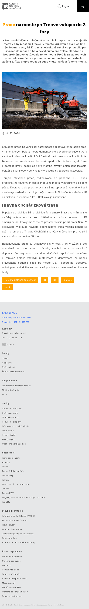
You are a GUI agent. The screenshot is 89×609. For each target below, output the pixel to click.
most (7, 287)
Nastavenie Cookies (12, 596)
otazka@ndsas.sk (17, 333)
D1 (54, 280)
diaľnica (68, 280)
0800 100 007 (26, 317)
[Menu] (82, 6)
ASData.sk (60, 605)
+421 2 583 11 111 (14, 337)
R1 (44, 280)
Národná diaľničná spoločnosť (20, 280)
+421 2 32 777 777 (20, 322)
